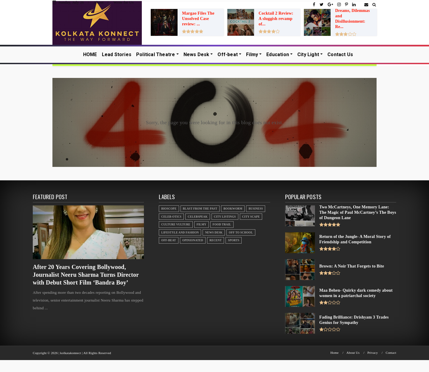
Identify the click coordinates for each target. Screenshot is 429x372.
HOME (90, 54)
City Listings (225, 216)
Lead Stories (116, 54)
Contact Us (340, 54)
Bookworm (232, 208)
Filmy (252, 54)
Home (334, 352)
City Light (308, 54)
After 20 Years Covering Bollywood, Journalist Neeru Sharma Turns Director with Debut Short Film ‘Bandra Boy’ (86, 275)
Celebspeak (198, 216)
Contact (391, 352)
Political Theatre (155, 54)
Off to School (241, 232)
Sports (233, 240)
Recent (215, 240)
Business (255, 208)
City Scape (251, 216)
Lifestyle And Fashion (180, 232)
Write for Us (124, 2)
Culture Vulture (175, 224)
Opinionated (192, 240)
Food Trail (222, 224)
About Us (353, 352)
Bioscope (168, 208)
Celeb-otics (171, 216)
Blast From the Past (200, 208)
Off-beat (227, 54)
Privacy (372, 352)
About (99, 2)
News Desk (196, 54)
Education (277, 54)
